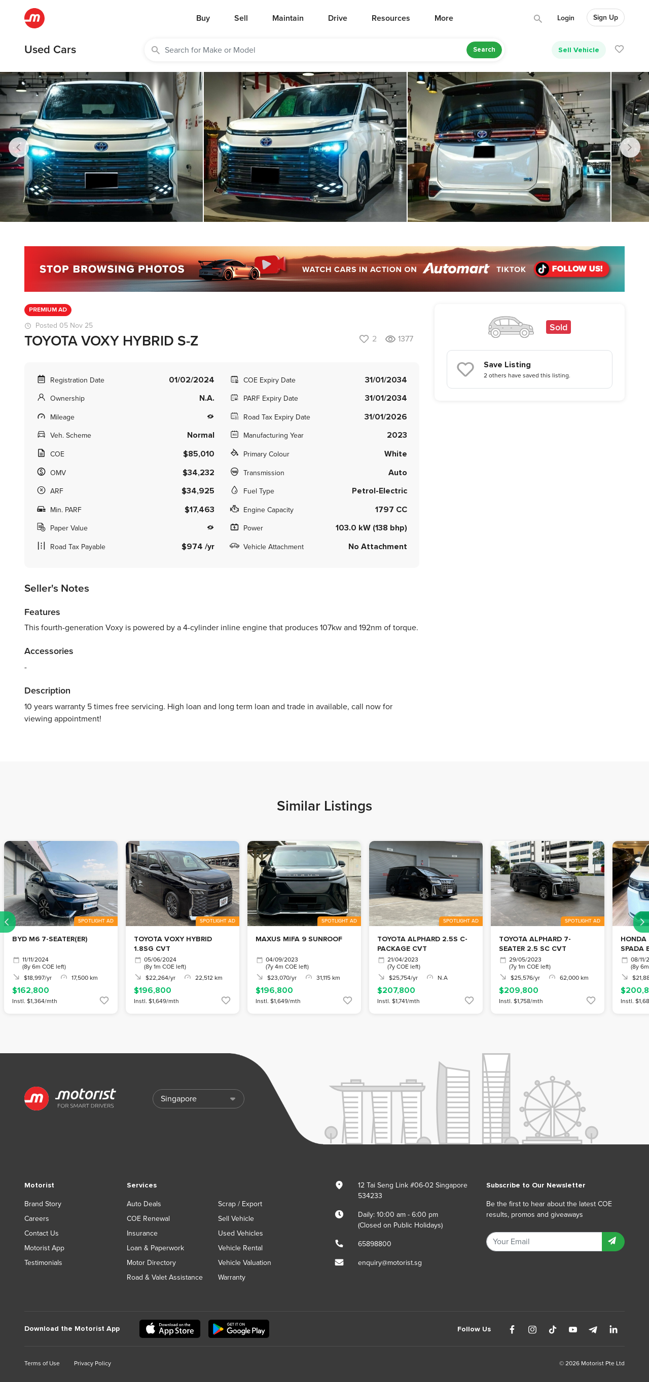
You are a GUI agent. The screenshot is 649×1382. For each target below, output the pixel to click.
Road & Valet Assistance (165, 1277)
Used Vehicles (240, 1233)
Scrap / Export (240, 1204)
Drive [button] (337, 18)
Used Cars (50, 49)
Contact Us (41, 1233)
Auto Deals (144, 1204)
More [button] (444, 18)
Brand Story (42, 1204)
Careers (36, 1218)
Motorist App (44, 1248)
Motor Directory (151, 1262)
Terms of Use (42, 1363)
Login (565, 18)
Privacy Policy (92, 1363)
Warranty (231, 1277)
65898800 (374, 1244)
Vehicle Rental (240, 1248)
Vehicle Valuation (244, 1262)
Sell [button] (241, 18)
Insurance (142, 1233)
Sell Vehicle (578, 50)
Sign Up (605, 17)
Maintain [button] (288, 18)
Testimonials (43, 1262)
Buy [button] (203, 18)
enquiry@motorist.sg (390, 1262)
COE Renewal (148, 1218)
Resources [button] (391, 18)
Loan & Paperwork (155, 1248)
